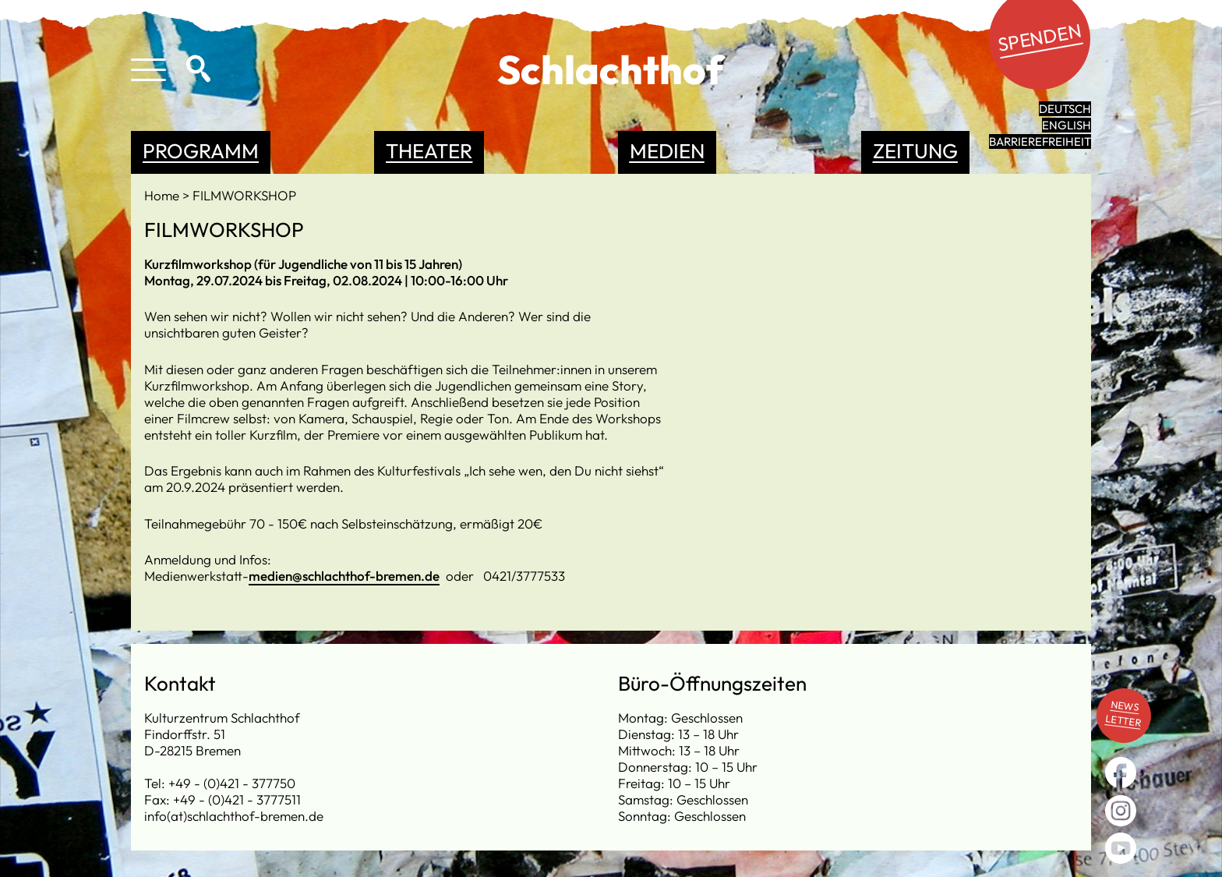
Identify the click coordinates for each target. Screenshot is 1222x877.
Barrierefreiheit (1040, 141)
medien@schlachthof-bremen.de (344, 576)
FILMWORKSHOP (244, 195)
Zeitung (915, 151)
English (1066, 125)
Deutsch (1065, 108)
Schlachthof (610, 69)
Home (163, 195)
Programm (201, 151)
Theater (429, 151)
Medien (667, 151)
